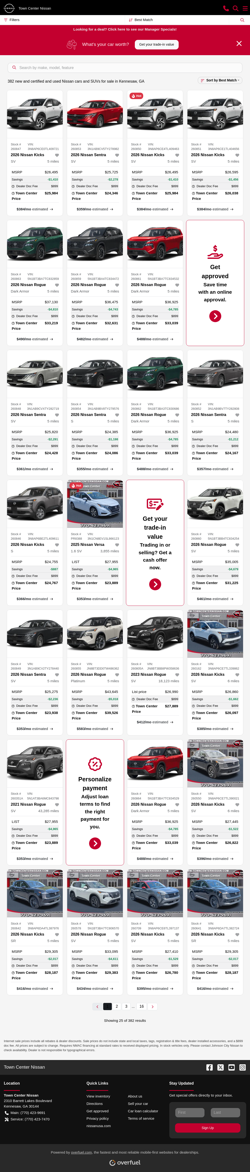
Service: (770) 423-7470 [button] (27, 1119)
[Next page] (153, 1006)
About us (135, 1096)
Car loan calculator (143, 1111)
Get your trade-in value (156, 44)
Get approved (97, 1111)
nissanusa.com (98, 1126)
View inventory (98, 1096)
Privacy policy (97, 1118)
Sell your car (138, 1104)
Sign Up (208, 1128)
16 (142, 1006)
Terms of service (141, 1118)
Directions (94, 1104)
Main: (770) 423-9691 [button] (25, 1113)
